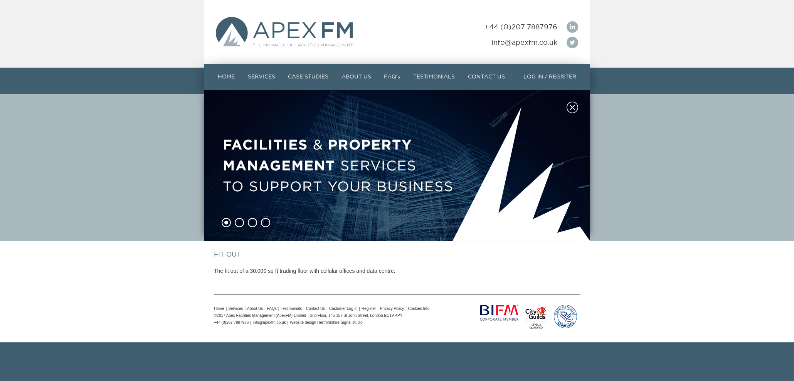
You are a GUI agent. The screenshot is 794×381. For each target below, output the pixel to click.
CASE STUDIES (308, 76)
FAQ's (392, 76)
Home (219, 308)
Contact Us (315, 308)
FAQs (272, 308)
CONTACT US (486, 76)
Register (369, 308)
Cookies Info (419, 308)
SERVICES (261, 76)
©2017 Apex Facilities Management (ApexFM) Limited (260, 315)
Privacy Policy (392, 308)
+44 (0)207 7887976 (520, 27)
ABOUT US (356, 76)
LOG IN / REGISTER (549, 76)
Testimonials (291, 308)
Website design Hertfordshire (315, 322)
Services (235, 308)
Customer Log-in (343, 308)
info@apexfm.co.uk (524, 42)
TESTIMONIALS (434, 76)
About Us (255, 308)
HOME (226, 76)
